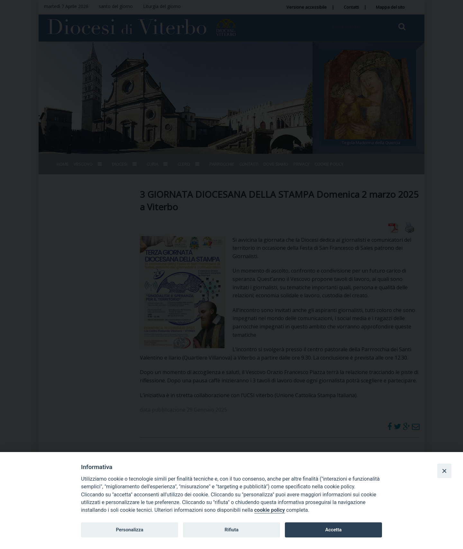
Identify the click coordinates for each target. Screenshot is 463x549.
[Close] (444, 471)
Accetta (333, 530)
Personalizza (129, 530)
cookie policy (269, 510)
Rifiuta (231, 530)
